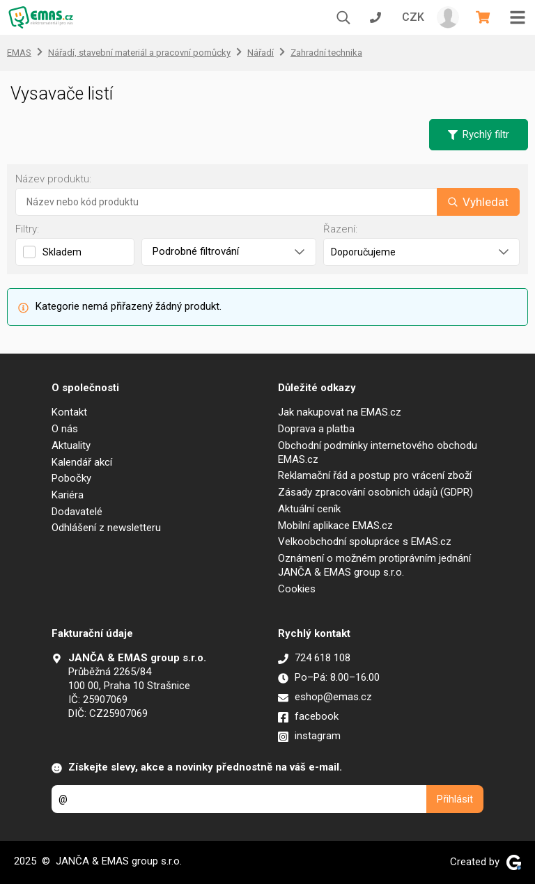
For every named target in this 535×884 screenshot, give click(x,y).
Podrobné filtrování (228, 251)
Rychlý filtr (478, 134)
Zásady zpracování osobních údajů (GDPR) (375, 492)
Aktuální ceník (309, 509)
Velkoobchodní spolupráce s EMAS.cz (364, 541)
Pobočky (71, 478)
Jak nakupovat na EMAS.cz (339, 412)
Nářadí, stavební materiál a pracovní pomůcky (139, 52)
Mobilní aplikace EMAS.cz (335, 525)
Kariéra (68, 495)
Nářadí (260, 52)
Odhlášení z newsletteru (106, 527)
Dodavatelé (77, 511)
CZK (413, 17)
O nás (65, 429)
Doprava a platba (316, 429)
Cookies (297, 589)
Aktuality (71, 445)
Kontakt (69, 412)
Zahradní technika (326, 52)
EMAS (19, 52)
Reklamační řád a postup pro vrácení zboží (375, 475)
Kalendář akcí (82, 462)
